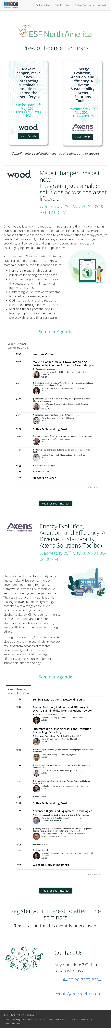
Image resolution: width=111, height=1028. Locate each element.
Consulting (16, 1019)
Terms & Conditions (12, 1023)
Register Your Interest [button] (55, 503)
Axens (68, 5)
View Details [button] (28, 136)
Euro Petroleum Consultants (22, 1015)
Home (6, 1019)
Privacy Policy (86, 1019)
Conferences (27, 1019)
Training (37, 1019)
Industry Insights (61, 1019)
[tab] (18, 345)
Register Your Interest (84, 5)
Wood (58, 5)
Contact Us (103, 5)
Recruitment (48, 1019)
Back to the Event (43, 5)
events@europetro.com (77, 993)
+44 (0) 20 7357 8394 (80, 980)
